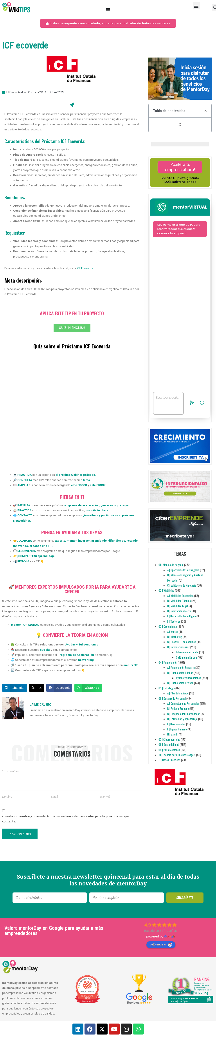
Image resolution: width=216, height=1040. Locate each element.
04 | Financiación (167, 662)
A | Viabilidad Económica (180, 595)
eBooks (45, 649)
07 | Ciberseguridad (169, 739)
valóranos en (161, 944)
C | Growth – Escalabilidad (181, 642)
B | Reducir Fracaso (178, 708)
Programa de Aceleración (76, 654)
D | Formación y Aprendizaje (182, 719)
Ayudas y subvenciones (188, 678)
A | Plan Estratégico (178, 693)
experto (59, 540)
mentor (71, 540)
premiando (99, 540)
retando (132, 540)
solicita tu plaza (97, 510)
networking (86, 659)
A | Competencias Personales (183, 703)
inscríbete (91, 515)
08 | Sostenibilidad (168, 744)
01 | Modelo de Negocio (171, 564)
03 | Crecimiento (167, 626)
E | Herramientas (176, 724)
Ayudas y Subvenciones (81, 644)
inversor (83, 540)
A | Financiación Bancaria (181, 667)
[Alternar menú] (108, 9)
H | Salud (172, 734)
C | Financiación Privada (180, 683)
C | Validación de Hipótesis (181, 585)
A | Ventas (172, 631)
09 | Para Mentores (169, 750)
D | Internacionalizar (178, 647)
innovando (20, 546)
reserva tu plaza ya (115, 505)
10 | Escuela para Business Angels (177, 755)
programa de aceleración (81, 505)
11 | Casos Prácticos (169, 760)
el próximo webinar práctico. (76, 474)
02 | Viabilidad (166, 590)
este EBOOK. (98, 485)
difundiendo (116, 540)
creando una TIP (40, 546)
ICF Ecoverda (85, 268)
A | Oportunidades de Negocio (183, 570)
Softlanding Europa (186, 657)
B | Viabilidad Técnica (179, 600)
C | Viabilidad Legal (177, 606)
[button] (196, 5)
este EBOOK (78, 485)
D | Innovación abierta (179, 611)
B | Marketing (174, 636)
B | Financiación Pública (180, 673)
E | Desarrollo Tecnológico (181, 616)
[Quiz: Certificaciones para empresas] (72, 411)
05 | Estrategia (166, 688)
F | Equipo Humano (177, 729)
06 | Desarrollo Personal (172, 698)
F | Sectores (173, 621)
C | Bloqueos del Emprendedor (183, 714)
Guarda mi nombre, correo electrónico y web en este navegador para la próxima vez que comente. (66, 819)
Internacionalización (187, 652)
